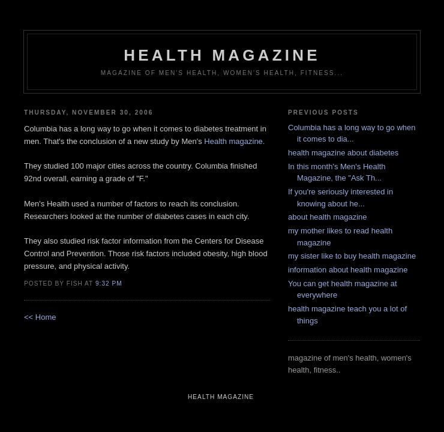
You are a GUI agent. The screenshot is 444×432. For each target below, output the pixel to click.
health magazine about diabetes (343, 152)
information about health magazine (347, 269)
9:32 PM (108, 283)
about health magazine (327, 216)
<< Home (40, 317)
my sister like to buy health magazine (352, 255)
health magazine (222, 55)
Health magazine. (234, 141)
